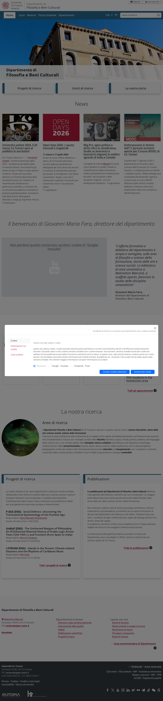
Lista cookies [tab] (17, 354)
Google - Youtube (60, 366)
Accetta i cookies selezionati (114, 372)
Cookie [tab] (14, 340)
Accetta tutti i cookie (142, 372)
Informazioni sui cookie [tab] (18, 348)
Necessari (41, 366)
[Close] (155, 328)
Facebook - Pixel (82, 366)
